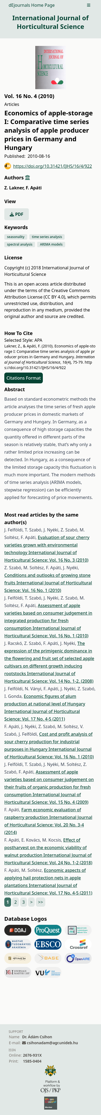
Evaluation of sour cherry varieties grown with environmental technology (46, 544)
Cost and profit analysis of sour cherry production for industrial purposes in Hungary (48, 741)
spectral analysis (19, 244)
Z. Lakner (14, 188)
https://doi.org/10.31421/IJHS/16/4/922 (48, 166)
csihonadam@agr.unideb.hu (52, 1042)
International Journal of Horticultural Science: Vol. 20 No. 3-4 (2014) (48, 824)
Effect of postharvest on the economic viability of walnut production (45, 847)
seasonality (16, 237)
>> (40, 902)
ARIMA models (51, 244)
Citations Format (23, 378)
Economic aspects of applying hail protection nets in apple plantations (45, 877)
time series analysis (47, 237)
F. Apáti (34, 188)
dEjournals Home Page (32, 5)
